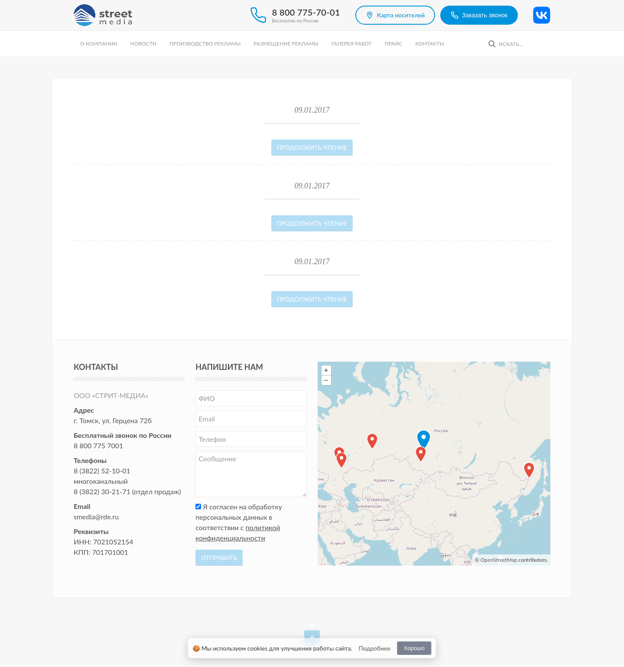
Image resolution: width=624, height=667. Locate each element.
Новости (143, 43)
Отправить (219, 557)
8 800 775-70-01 (306, 12)
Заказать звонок (479, 15)
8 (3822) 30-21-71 (102, 491)
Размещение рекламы (286, 43)
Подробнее (374, 648)
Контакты (429, 43)
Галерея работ (352, 43)
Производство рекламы (204, 43)
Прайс (394, 43)
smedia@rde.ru (96, 516)
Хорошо (414, 648)
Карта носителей (395, 15)
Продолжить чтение (312, 147)
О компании (98, 43)
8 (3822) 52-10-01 (102, 470)
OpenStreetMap (499, 560)
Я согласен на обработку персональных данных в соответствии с (238, 522)
